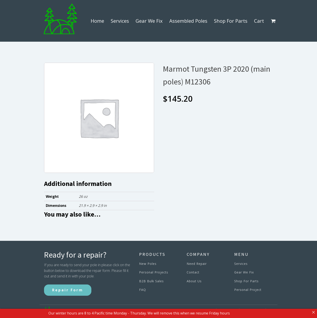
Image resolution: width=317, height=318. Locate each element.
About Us (194, 281)
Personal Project (248, 289)
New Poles (148, 263)
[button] (274, 21)
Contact (193, 272)
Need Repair (197, 263)
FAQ (142, 289)
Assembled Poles (188, 20)
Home (97, 20)
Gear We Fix (149, 20)
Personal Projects (153, 272)
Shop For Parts (230, 20)
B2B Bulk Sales (151, 281)
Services (120, 20)
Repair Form (67, 290)
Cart (259, 20)
